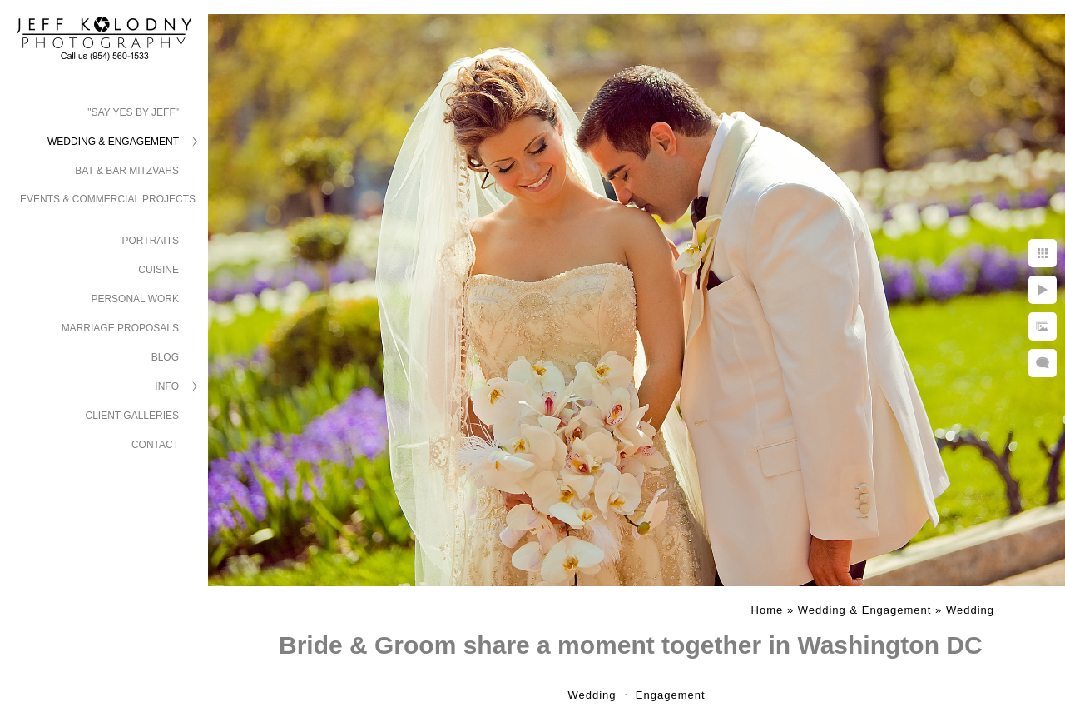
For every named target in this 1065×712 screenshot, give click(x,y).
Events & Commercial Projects (108, 199)
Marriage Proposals (120, 328)
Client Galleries (133, 415)
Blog (165, 357)
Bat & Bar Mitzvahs (127, 171)
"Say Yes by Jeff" (133, 112)
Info (167, 386)
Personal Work (135, 299)
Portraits (150, 240)
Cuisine (158, 270)
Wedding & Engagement (113, 141)
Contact (155, 445)
